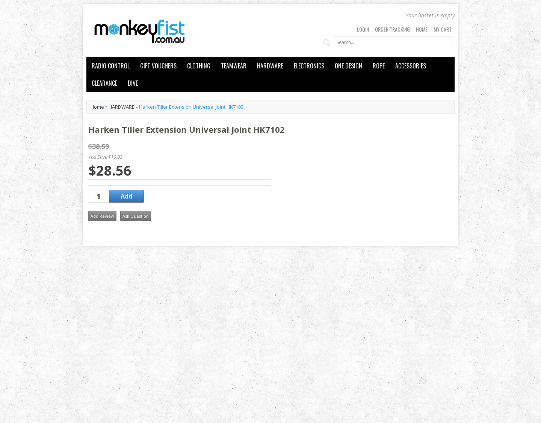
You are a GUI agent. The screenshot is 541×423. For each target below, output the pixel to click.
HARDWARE (270, 65)
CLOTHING (198, 65)
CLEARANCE (104, 83)
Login (363, 29)
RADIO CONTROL (111, 65)
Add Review (102, 216)
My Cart (443, 29)
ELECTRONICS (309, 65)
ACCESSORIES (410, 65)
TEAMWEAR (233, 65)
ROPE (379, 65)
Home (422, 29)
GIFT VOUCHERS (158, 65)
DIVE (133, 83)
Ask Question (135, 216)
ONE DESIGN (348, 65)
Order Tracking (392, 29)
